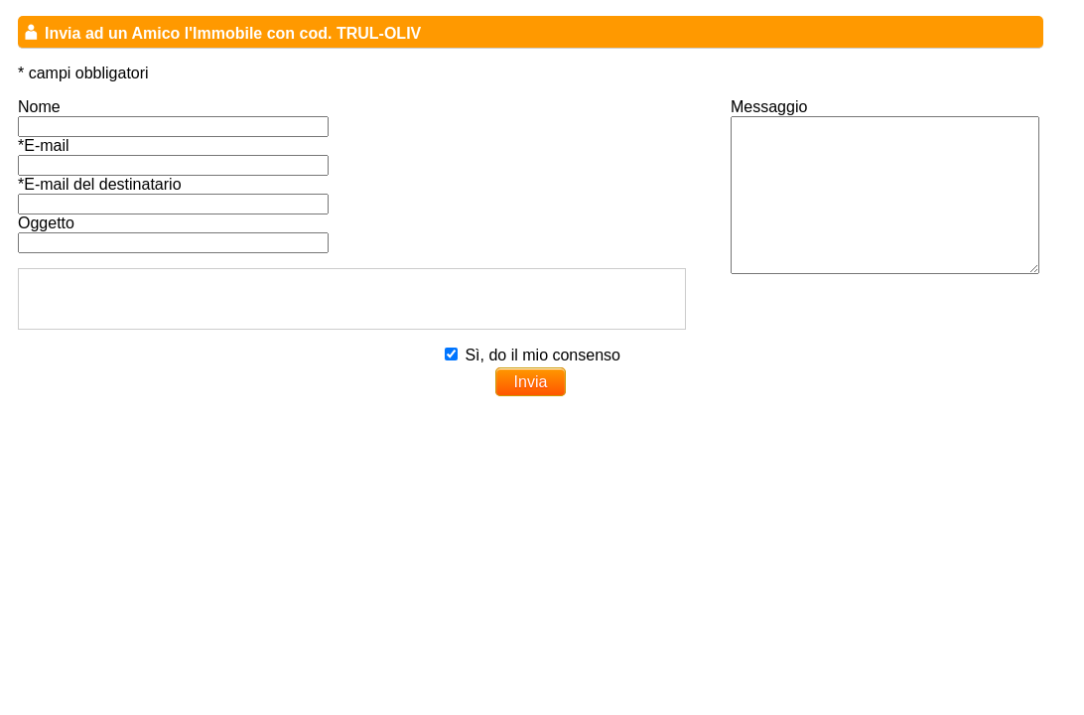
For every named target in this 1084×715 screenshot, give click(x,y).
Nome (39, 106)
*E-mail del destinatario (100, 184)
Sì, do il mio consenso (542, 355)
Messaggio (769, 106)
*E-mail (43, 145)
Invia (531, 381)
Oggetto (46, 222)
